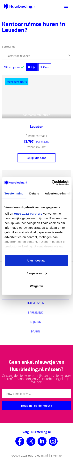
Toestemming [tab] (14, 193)
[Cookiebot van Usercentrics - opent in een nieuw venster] (52, 182)
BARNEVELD (35, 312)
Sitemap (56, 455)
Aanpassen (36, 273)
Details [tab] (34, 193)
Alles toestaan (37, 260)
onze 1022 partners (28, 213)
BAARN (35, 331)
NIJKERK (35, 322)
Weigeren (36, 286)
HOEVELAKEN (35, 303)
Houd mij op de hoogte (36, 406)
